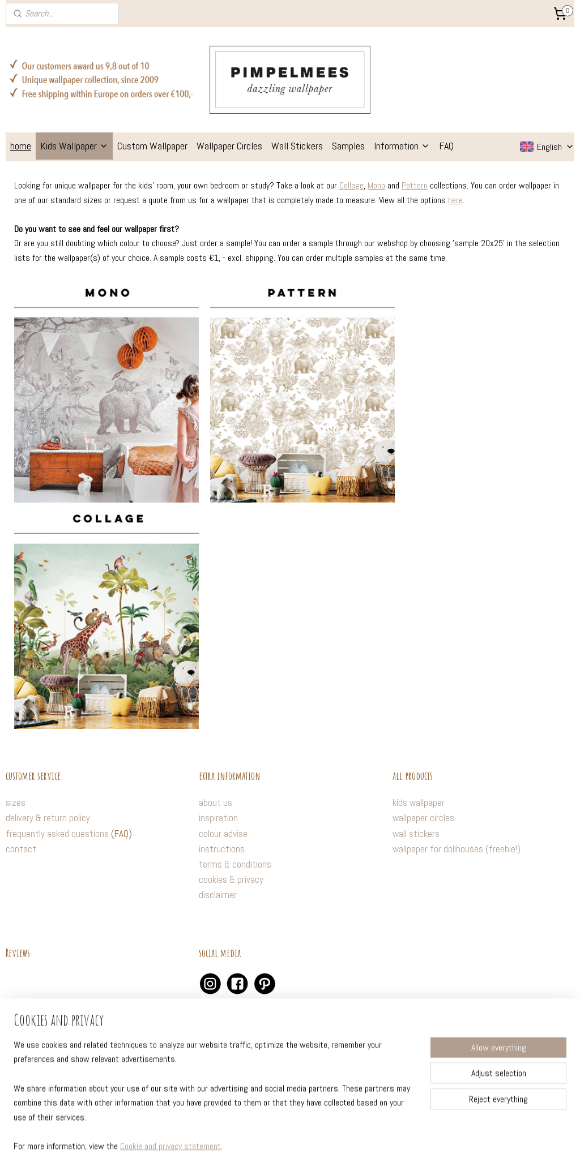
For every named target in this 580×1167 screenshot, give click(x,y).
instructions (222, 849)
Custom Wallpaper (152, 145)
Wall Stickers (297, 145)
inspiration (218, 818)
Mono (376, 185)
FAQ (446, 145)
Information (402, 145)
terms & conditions (235, 864)
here (455, 199)
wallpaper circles (423, 818)
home (20, 145)
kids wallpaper (419, 802)
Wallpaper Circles (229, 145)
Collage (351, 185)
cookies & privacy (231, 879)
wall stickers (416, 833)
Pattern (415, 185)
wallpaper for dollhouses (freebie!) (457, 849)
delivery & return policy (48, 818)
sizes (15, 802)
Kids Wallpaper (74, 145)
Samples (348, 145)
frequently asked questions (57, 833)
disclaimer (218, 895)
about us (215, 802)
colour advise (223, 833)
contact (21, 849)
